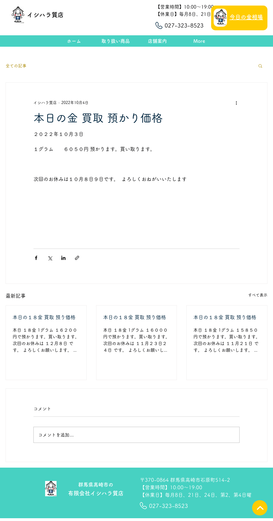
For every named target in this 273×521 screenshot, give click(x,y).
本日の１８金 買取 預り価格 (44, 317)
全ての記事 (16, 66)
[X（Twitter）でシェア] (49, 257)
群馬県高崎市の (95, 484)
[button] (260, 65)
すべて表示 (257, 295)
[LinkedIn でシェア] (63, 257)
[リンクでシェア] (77, 257)
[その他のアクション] (236, 102)
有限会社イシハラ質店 (96, 493)
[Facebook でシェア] (36, 257)
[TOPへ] (259, 507)
